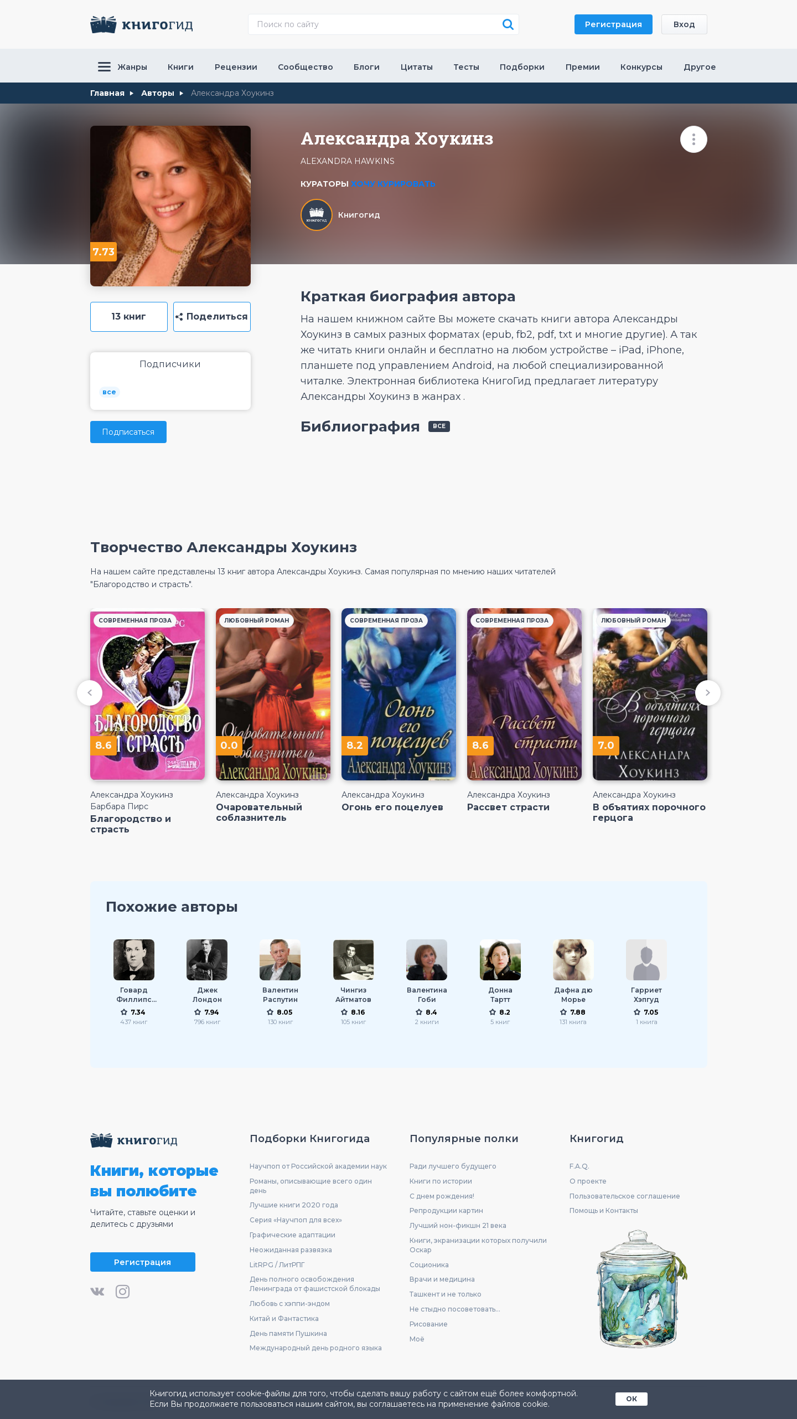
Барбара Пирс (119, 806)
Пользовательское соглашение (625, 1196)
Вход (684, 24)
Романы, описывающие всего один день (311, 1186)
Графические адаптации (292, 1235)
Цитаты (417, 67)
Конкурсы (641, 67)
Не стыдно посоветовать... (455, 1309)
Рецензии (236, 67)
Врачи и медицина (442, 1279)
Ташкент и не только (446, 1294)
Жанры (122, 67)
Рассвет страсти (508, 807)
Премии (583, 67)
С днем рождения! (442, 1196)
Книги (181, 67)
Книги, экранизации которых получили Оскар (478, 1245)
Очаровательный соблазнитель (259, 812)
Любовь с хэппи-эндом (290, 1303)
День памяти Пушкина (288, 1333)
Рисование (429, 1324)
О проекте (588, 1181)
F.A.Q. (579, 1166)
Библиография (360, 426)
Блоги (367, 67)
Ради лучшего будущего (453, 1166)
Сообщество (305, 67)
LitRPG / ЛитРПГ (277, 1265)
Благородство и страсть (130, 824)
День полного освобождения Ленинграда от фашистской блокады (315, 1284)
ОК (631, 1399)
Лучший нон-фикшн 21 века (458, 1225)
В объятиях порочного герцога (649, 812)
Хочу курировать (393, 184)
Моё (417, 1339)
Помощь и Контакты (604, 1210)
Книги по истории (441, 1181)
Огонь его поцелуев (392, 807)
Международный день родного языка (316, 1348)
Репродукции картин (446, 1210)
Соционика (429, 1265)
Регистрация (613, 24)
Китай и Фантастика (284, 1318)
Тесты (466, 67)
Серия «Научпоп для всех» (296, 1220)
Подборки (522, 67)
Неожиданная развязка (291, 1250)
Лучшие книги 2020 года (294, 1205)
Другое (700, 67)
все (109, 392)
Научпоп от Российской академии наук (318, 1166)
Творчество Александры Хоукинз (223, 547)
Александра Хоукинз (131, 794)
